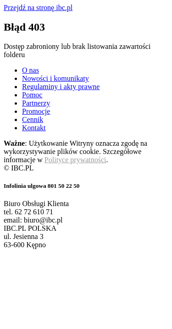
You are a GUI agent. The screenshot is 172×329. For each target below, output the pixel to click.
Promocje (36, 111)
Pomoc (32, 95)
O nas (30, 70)
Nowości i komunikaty (55, 78)
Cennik (32, 119)
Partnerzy (36, 103)
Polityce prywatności (75, 160)
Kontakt (34, 128)
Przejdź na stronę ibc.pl (38, 7)
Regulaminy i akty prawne (61, 86)
